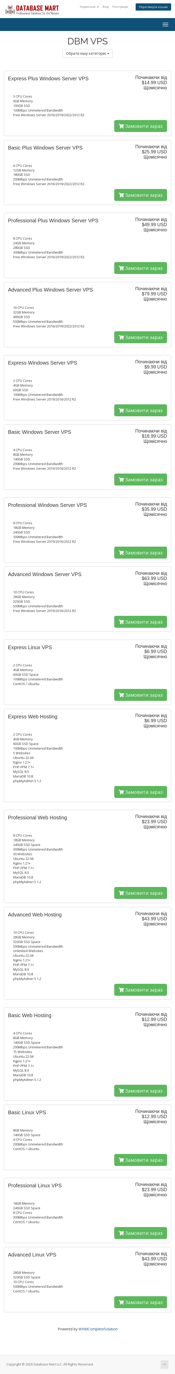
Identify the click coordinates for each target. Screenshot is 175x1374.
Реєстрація (120, 7)
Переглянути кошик (153, 7)
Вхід (106, 7)
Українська (89, 7)
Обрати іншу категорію (87, 53)
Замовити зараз (141, 126)
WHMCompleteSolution (98, 1328)
